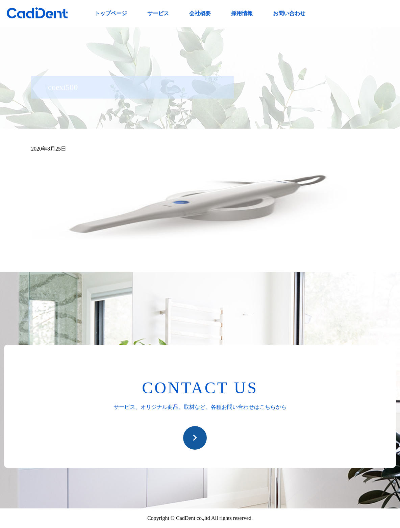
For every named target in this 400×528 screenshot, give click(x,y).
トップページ (111, 13)
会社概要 (200, 13)
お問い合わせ (289, 13)
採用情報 (242, 13)
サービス (158, 13)
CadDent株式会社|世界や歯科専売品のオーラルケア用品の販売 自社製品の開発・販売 (37, 13)
